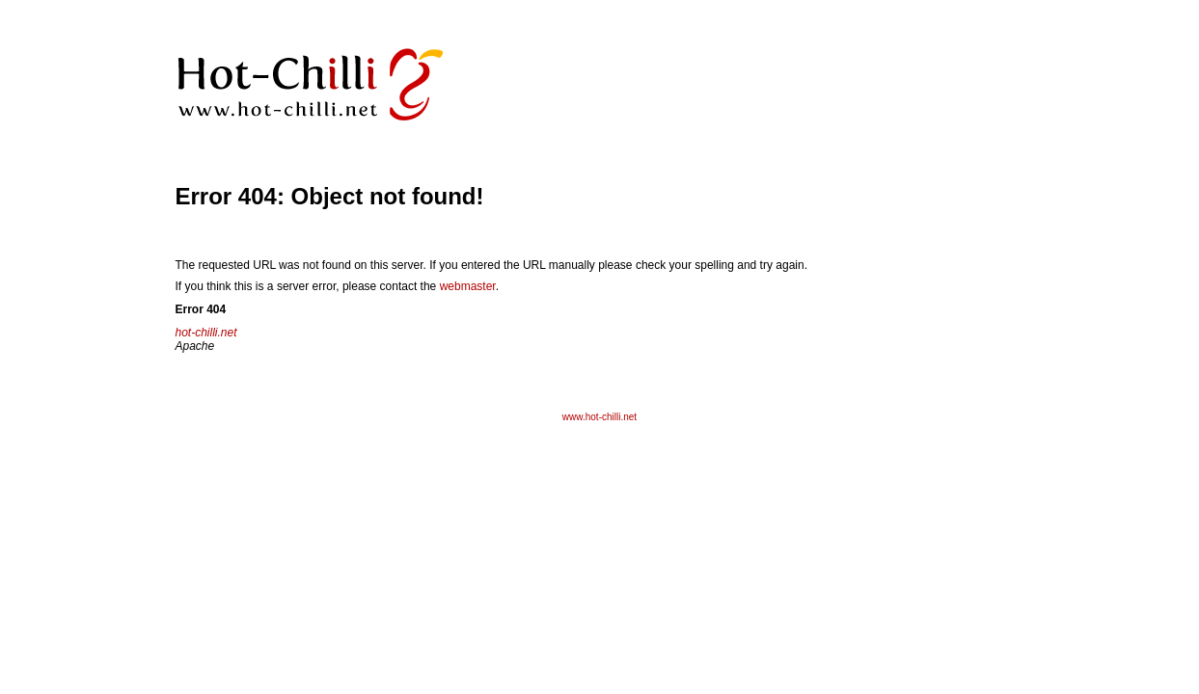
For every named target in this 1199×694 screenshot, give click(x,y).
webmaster (468, 286)
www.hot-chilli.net (599, 417)
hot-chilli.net (206, 332)
